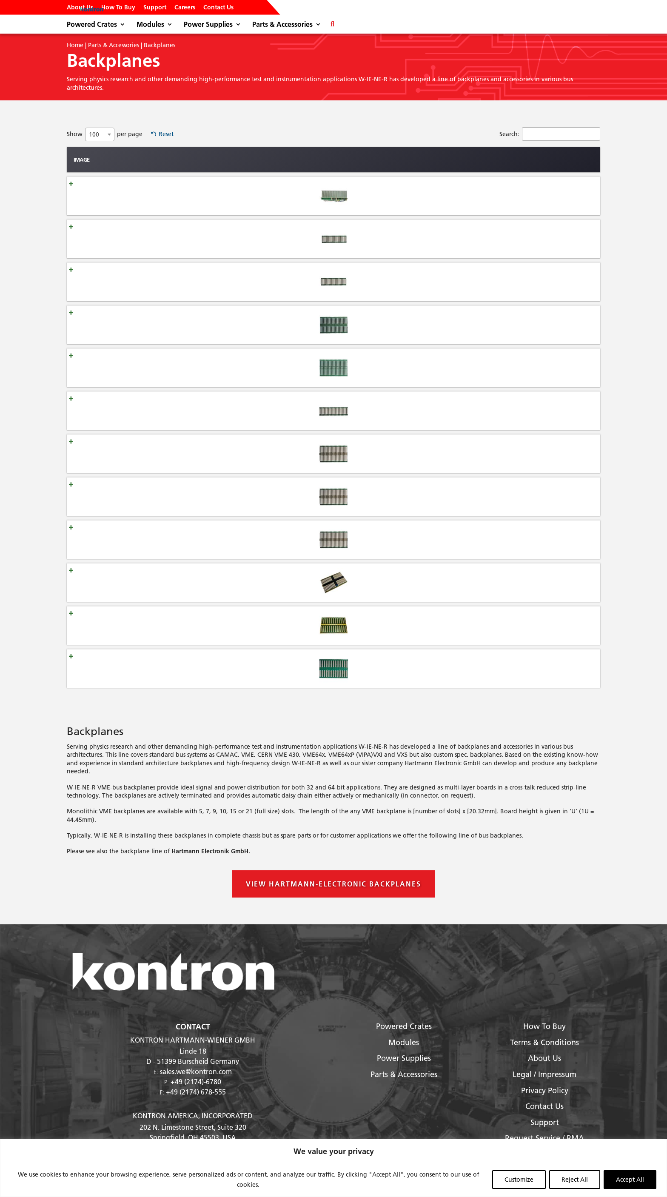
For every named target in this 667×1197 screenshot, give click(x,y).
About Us (80, 7)
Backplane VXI (132, 625)
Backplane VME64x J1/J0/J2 (150, 453)
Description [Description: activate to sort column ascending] (439, 159)
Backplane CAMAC (138, 196)
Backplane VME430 (139, 367)
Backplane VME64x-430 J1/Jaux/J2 (160, 539)
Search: (549, 134)
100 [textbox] (94, 134)
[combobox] (99, 134)
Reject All (575, 1179)
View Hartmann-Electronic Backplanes (333, 883)
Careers (184, 7)
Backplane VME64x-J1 (143, 410)
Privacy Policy (544, 1090)
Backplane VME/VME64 (144, 324)
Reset (166, 134)
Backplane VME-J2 (137, 281)
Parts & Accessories (282, 24)
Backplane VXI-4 (135, 668)
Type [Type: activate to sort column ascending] (262, 159)
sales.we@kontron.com (196, 1071)
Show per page (105, 134)
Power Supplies (208, 24)
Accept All (630, 1179)
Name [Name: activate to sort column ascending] (124, 159)
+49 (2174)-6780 (196, 1081)
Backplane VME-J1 (137, 238)
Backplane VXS (133, 582)
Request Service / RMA (544, 1138)
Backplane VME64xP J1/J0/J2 (152, 496)
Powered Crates (92, 24)
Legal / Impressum (544, 1074)
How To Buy (118, 7)
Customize (519, 1179)
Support (154, 7)
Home (75, 45)
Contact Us (218, 7)
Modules (150, 24)
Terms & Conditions (544, 1042)
